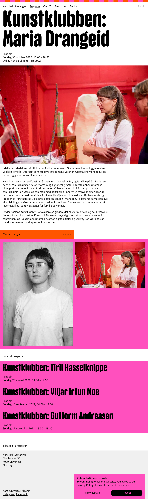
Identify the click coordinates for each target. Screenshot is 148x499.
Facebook (22, 494)
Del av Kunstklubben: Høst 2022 (22, 61)
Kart (5, 491)
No (143, 6)
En (139, 6)
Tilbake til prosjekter (15, 446)
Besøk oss (60, 6)
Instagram (9, 494)
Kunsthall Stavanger (14, 6)
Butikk (73, 6)
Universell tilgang (19, 491)
